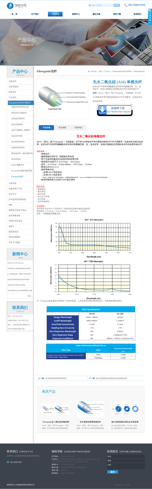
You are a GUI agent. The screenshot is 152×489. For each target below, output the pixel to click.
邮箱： (110, 461)
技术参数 (62, 128)
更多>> (30, 296)
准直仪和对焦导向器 (20, 107)
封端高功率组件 (18, 148)
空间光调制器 (14, 237)
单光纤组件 (16, 159)
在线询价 (78, 128)
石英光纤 (12, 81)
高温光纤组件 (17, 136)
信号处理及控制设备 (17, 199)
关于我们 (35, 14)
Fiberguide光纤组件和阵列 (19, 103)
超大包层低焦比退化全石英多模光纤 (111, 378)
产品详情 (46, 128)
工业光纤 (12, 97)
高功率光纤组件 (18, 142)
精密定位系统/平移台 (18, 210)
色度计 (11, 226)
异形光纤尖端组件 (19, 113)
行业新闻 (71, 464)
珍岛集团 (126, 485)
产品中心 (55, 14)
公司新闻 (64, 464)
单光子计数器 (14, 242)
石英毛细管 (13, 87)
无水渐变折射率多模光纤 (56, 378)
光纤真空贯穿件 (18, 119)
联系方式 (64, 473)
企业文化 (71, 456)
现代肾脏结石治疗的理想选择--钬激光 (20, 291)
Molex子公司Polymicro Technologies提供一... (16, 264)
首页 (100, 71)
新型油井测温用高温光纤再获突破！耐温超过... (19, 280)
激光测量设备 (14, 216)
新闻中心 (76, 14)
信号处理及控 (78, 462)
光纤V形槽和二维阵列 (20, 130)
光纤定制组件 (17, 124)
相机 (11, 205)
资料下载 (117, 14)
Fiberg (93, 459)
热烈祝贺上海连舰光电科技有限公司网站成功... (19, 269)
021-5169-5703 (17, 316)
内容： (110, 465)
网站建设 (118, 485)
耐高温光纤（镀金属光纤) (22, 153)
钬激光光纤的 (81, 467)
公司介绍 (64, 456)
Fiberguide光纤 (17, 176)
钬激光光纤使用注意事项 (16, 285)
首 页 (14, 14)
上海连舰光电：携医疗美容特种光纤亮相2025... (19, 275)
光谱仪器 (12, 183)
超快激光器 (13, 232)
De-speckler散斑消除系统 (21, 171)
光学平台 (12, 194)
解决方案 (96, 14)
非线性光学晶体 (15, 221)
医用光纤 (12, 92)
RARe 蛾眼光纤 (17, 165)
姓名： (110, 456)
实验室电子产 (61, 462)
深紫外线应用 (71, 467)
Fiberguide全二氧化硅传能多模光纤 (56, 422)
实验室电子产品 (15, 189)
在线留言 (71, 473)
